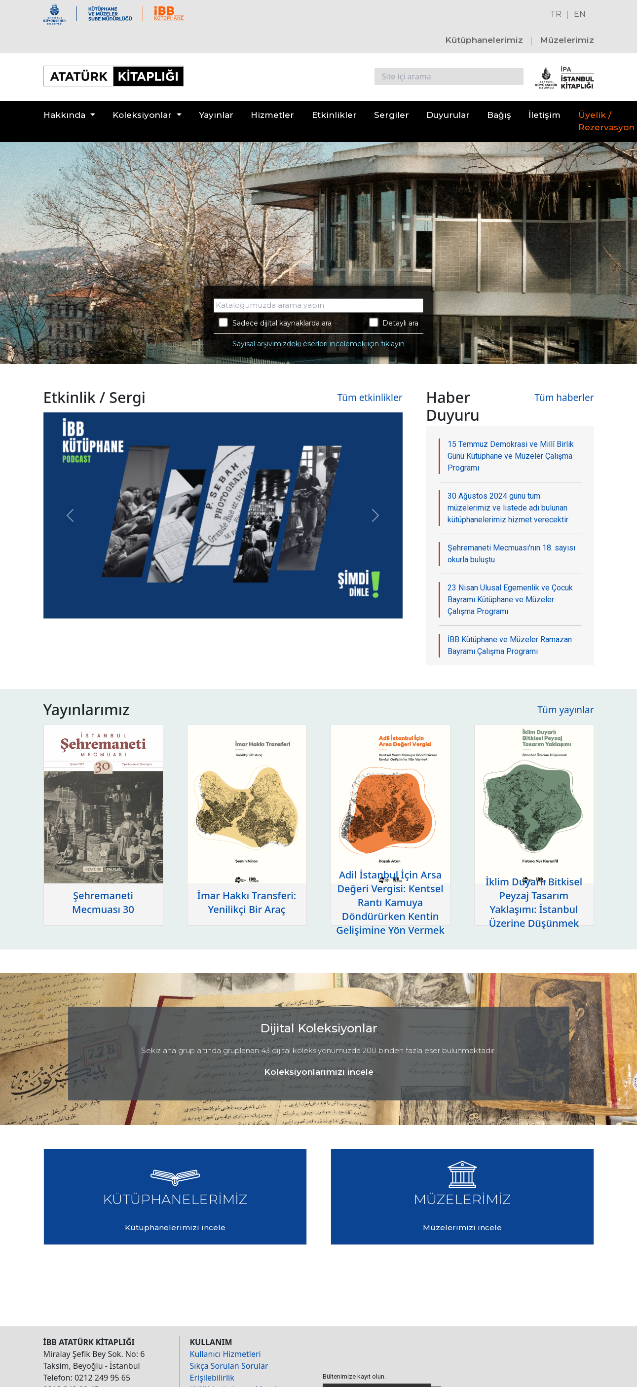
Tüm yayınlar (565, 709)
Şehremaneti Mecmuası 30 (103, 902)
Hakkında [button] (64, 115)
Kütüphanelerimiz (484, 40)
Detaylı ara (394, 323)
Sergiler (391, 115)
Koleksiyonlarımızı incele (319, 1072)
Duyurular (448, 115)
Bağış (499, 115)
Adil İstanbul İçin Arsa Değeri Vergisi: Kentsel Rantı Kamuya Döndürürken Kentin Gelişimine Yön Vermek (390, 902)
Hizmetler (272, 115)
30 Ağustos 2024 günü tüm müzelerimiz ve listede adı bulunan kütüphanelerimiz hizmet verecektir (508, 507)
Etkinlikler (334, 115)
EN (580, 14)
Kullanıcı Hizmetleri (225, 1354)
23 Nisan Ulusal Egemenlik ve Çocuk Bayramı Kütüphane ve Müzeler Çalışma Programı (510, 599)
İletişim (544, 115)
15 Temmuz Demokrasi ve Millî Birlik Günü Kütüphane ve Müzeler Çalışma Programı (511, 456)
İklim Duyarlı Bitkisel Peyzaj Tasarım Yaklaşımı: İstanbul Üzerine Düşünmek (534, 902)
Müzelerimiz (567, 40)
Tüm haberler (564, 397)
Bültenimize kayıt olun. (354, 1376)
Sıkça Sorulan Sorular (229, 1365)
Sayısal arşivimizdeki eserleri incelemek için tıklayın (318, 343)
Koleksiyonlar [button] (142, 115)
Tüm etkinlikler (370, 397)
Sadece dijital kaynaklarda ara (275, 323)
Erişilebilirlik (212, 1377)
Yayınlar (216, 115)
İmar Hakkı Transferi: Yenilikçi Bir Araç (246, 902)
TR (556, 14)
